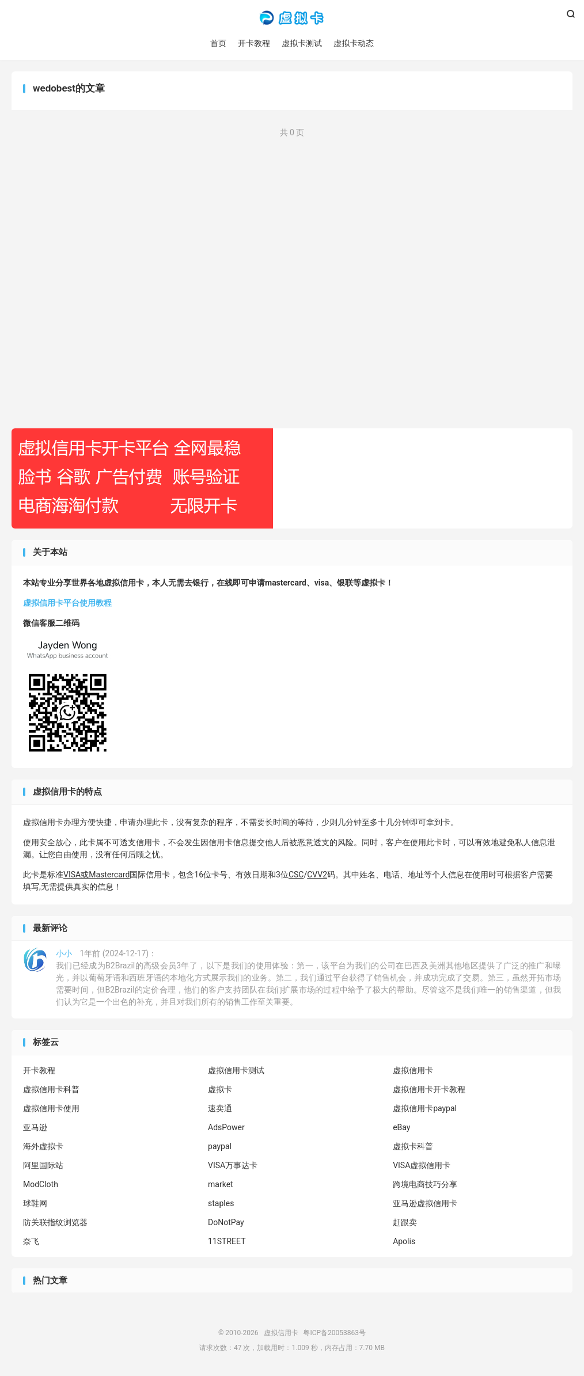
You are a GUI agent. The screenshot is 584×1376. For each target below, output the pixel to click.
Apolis (404, 1241)
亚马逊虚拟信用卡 (425, 1203)
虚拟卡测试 (302, 43)
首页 (218, 43)
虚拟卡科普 (413, 1146)
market (220, 1184)
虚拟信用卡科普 (51, 1089)
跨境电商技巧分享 (425, 1184)
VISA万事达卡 (232, 1165)
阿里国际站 (43, 1165)
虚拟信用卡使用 (51, 1108)
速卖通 (220, 1108)
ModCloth (40, 1184)
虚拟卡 (220, 1089)
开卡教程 (254, 43)
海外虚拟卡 (43, 1146)
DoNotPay (226, 1222)
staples (221, 1203)
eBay (401, 1127)
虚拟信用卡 (292, 18)
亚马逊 (35, 1127)
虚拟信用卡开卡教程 (429, 1089)
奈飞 (31, 1241)
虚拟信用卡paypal (425, 1108)
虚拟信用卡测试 (236, 1070)
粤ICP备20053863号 (334, 1333)
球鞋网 (35, 1203)
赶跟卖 (405, 1222)
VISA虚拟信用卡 (421, 1165)
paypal (220, 1146)
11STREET (226, 1241)
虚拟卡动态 (353, 43)
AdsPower (226, 1127)
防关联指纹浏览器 (55, 1222)
